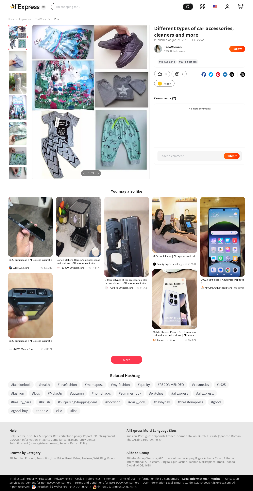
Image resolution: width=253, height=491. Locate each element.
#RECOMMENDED (171, 385)
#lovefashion (67, 385)
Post (56, 19)
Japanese (224, 436)
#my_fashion (120, 385)
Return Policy (79, 443)
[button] (43, 7)
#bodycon (112, 402)
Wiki (96, 458)
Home (11, 19)
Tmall (220, 462)
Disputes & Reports (39, 436)
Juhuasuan (180, 462)
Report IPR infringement (99, 436)
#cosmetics (200, 385)
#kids (36, 393)
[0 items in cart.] (240, 7)
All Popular (16, 458)
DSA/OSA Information (23, 440)
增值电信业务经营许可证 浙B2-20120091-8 (64, 487)
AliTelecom (152, 462)
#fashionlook (20, 385)
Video (110, 458)
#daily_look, (137, 402)
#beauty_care (21, 402)
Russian (131, 436)
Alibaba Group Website (141, 458)
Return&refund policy (67, 436)
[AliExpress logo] (24, 7)
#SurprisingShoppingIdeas (77, 402)
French (170, 436)
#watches (156, 393)
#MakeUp (55, 393)
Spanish (159, 436)
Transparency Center (81, 440)
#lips (73, 411)
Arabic (137, 440)
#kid (59, 411)
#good (216, 402)
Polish (158, 440)
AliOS (139, 465)
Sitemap (109, 479)
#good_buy (19, 411)
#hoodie (42, 411)
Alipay (190, 458)
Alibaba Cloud (213, 458)
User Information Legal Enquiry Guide (168, 482)
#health (44, 385)
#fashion (17, 393)
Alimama (179, 458)
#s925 (221, 385)
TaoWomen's (42, 19)
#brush (44, 402)
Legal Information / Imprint (201, 479)
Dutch (202, 436)
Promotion (43, 458)
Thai (129, 440)
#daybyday (162, 402)
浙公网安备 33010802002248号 (115, 487)
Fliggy (199, 458)
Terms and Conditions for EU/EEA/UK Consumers (107, 482)
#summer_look (130, 393)
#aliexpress (179, 393)
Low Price (57, 458)
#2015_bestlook (187, 61)
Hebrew (148, 440)
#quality (144, 385)
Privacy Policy (63, 479)
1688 (147, 465)
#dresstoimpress (190, 402)
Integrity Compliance (52, 440)
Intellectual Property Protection (30, 479)
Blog (103, 458)
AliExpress (165, 458)
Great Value (72, 458)
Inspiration (25, 19)
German (182, 436)
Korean (236, 436)
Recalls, (64, 443)
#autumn (77, 393)
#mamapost (94, 385)
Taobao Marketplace (202, 462)
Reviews (87, 458)
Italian (192, 436)
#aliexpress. (205, 393)
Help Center (17, 436)
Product (30, 458)
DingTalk (166, 462)
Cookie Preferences (88, 479)
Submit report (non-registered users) (33, 443)
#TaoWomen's (167, 61)
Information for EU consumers (159, 479)
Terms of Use (127, 479)
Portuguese (145, 436)
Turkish (212, 436)
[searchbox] (118, 6)
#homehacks (101, 393)
